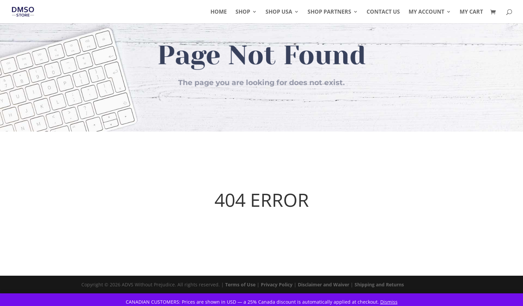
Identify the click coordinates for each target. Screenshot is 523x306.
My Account (426, 12)
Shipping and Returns (379, 284)
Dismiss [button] (389, 302)
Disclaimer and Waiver (323, 284)
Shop (242, 12)
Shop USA (279, 12)
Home (218, 12)
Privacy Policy (277, 284)
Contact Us (383, 12)
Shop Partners (329, 12)
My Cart (471, 12)
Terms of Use (240, 284)
